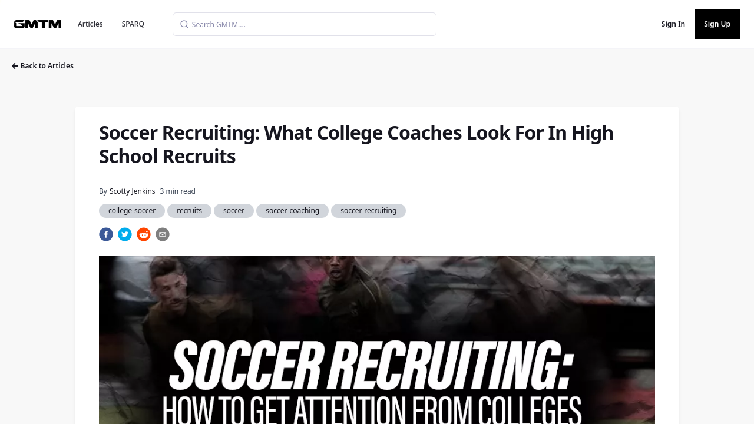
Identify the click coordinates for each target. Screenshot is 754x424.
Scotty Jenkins (133, 191)
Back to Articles (43, 66)
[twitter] (125, 234)
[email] (163, 234)
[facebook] (106, 234)
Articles (90, 24)
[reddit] (144, 234)
